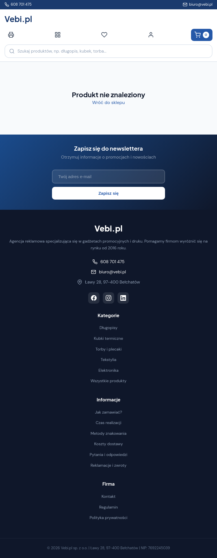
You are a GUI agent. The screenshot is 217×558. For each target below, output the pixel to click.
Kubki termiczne (108, 338)
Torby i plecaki (109, 349)
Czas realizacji (108, 422)
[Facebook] (93, 298)
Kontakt (108, 496)
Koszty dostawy (108, 443)
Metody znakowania (108, 433)
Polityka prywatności (108, 517)
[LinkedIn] (123, 298)
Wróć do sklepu (108, 102)
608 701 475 (18, 4)
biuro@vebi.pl (197, 4)
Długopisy (108, 327)
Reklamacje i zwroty (108, 465)
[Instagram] (108, 298)
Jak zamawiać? (108, 412)
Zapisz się (108, 193)
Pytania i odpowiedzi (108, 454)
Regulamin (108, 507)
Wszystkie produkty (108, 380)
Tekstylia (108, 359)
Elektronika (109, 370)
